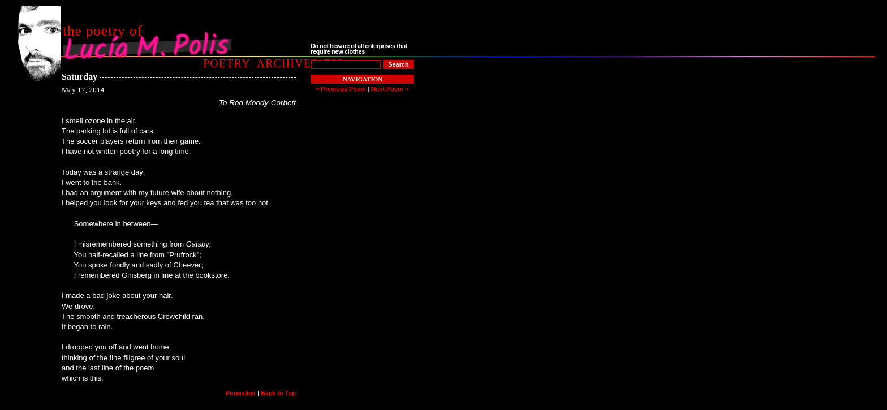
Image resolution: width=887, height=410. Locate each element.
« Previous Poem (341, 88)
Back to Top (278, 393)
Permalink (241, 393)
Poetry (226, 63)
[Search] (398, 64)
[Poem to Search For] (346, 64)
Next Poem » (389, 88)
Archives (287, 63)
